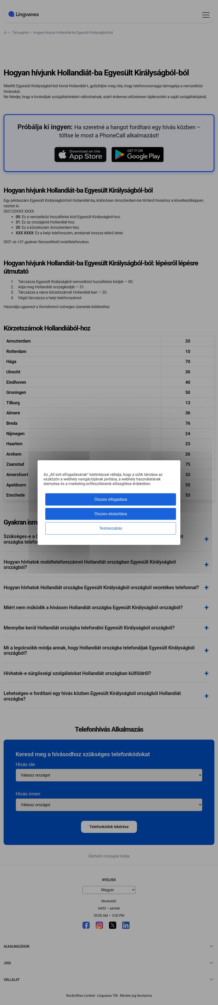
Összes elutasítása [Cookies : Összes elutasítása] (110, 514)
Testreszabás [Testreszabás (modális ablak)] (110, 528)
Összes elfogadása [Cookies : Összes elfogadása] (110, 499)
